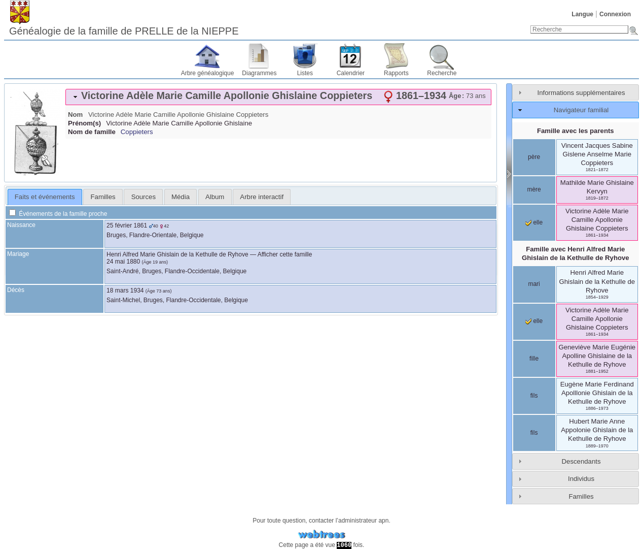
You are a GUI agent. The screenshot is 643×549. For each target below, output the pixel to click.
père (534, 156)
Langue (582, 14)
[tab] (278, 97)
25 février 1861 (126, 225)
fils (534, 395)
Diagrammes (259, 73)
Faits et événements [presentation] (45, 197)
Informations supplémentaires (581, 92)
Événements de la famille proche (58, 213)
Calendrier (351, 73)
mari (534, 283)
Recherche (441, 73)
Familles (580, 496)
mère (534, 189)
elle (534, 222)
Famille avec (575, 253)
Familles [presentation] (103, 197)
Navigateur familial (581, 110)
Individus (581, 478)
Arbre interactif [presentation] (261, 197)
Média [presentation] (180, 197)
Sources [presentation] (143, 197)
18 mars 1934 (125, 290)
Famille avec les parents (575, 131)
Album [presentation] (214, 197)
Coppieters (137, 132)
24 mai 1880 (123, 261)
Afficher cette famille (285, 254)
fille (534, 358)
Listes (305, 73)
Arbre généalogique (207, 73)
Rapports (396, 73)
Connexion (615, 14)
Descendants (581, 461)
